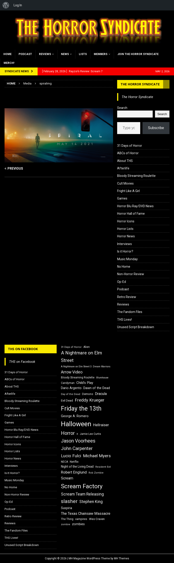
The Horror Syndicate (140, 84)
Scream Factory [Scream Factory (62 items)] (82, 486)
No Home (123, 266)
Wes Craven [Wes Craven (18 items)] (97, 519)
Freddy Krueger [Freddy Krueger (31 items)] (89, 400)
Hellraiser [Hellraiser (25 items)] (101, 425)
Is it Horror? (125, 251)
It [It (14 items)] (77, 434)
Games (122, 198)
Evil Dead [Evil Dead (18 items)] (67, 400)
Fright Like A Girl (128, 191)
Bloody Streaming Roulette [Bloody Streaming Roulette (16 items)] (77, 377)
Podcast (25, 54)
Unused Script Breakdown (135, 327)
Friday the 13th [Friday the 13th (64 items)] (81, 408)
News (65, 54)
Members (100, 54)
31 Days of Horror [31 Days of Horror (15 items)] (71, 347)
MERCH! (9, 63)
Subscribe (156, 128)
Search (122, 108)
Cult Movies (125, 183)
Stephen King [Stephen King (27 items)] (91, 501)
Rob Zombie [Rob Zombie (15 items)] (96, 472)
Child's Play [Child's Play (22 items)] (84, 383)
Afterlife (123, 168)
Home (7, 54)
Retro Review (126, 297)
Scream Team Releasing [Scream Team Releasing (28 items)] (82, 494)
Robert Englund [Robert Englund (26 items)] (74, 472)
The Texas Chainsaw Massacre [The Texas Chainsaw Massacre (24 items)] (85, 513)
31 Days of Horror (129, 145)
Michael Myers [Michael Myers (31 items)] (97, 455)
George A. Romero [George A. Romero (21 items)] (75, 416)
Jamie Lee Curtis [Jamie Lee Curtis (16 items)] (90, 433)
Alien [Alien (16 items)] (86, 347)
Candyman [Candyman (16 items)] (68, 383)
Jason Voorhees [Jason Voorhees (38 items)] (78, 441)
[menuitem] (6, 5)
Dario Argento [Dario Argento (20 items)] (71, 388)
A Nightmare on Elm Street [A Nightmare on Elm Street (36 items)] (81, 356)
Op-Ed (121, 282)
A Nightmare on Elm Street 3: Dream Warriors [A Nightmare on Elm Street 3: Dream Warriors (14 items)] (85, 366)
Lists (83, 54)
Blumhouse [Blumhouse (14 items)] (102, 377)
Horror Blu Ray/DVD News (135, 206)
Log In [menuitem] (18, 5)
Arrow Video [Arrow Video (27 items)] (71, 372)
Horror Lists (125, 229)
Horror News (126, 236)
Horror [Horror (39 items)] (68, 433)
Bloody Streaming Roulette (136, 176)
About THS (125, 161)
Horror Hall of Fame (131, 213)
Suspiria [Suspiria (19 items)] (66, 508)
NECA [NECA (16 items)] (64, 461)
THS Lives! (124, 319)
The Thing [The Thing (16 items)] (67, 519)
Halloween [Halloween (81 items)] (76, 424)
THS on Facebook (23, 349)
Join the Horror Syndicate (138, 54)
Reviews (45, 54)
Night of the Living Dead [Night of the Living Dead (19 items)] (77, 466)
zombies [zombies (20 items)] (78, 524)
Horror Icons (125, 221)
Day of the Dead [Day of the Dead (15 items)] (70, 394)
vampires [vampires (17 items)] (81, 519)
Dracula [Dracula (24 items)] (101, 394)
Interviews (124, 244)
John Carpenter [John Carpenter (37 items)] (77, 448)
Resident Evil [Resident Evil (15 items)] (103, 466)
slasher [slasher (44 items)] (69, 501)
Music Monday (127, 259)
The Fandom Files (129, 312)
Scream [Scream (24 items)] (67, 478)
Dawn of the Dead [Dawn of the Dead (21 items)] (96, 388)
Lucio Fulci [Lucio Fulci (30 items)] (71, 455)
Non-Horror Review (130, 274)
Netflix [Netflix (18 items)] (74, 461)
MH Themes (121, 558)
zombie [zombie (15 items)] (65, 524)
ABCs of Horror (128, 153)
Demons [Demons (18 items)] (87, 394)
